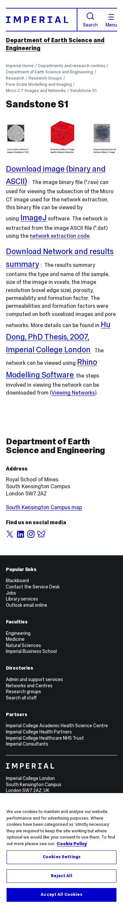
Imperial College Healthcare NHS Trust (45, 738)
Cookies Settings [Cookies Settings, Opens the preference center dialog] (61, 857)
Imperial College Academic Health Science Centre (57, 726)
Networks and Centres (29, 686)
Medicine (15, 639)
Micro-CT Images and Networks (36, 90)
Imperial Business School (31, 651)
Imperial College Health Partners (39, 732)
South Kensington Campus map (44, 507)
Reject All (61, 876)
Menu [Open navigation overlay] (111, 20)
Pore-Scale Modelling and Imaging (39, 84)
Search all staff (21, 698)
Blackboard (17, 580)
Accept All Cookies (61, 894)
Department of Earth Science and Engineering (49, 71)
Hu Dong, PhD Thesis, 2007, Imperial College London (58, 337)
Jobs (11, 593)
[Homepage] (41, 19)
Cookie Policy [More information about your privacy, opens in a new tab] (72, 843)
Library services (22, 599)
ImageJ (33, 217)
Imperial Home (20, 65)
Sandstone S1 (83, 90)
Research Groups (45, 78)
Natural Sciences (23, 645)
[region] (61, 850)
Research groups (23, 691)
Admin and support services (34, 679)
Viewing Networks (73, 393)
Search (90, 20)
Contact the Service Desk (33, 587)
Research (15, 78)
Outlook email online (26, 605)
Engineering (18, 633)
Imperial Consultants (27, 744)
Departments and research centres (71, 65)
